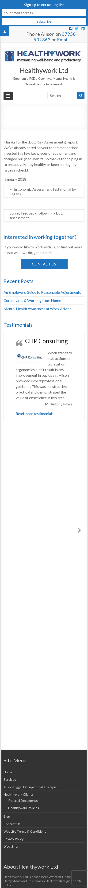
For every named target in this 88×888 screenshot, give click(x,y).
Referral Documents (23, 800)
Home (8, 772)
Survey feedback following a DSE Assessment (36, 215)
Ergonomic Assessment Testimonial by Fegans (43, 191)
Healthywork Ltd (44, 70)
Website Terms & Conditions (25, 831)
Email (63, 39)
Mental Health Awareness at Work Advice (37, 308)
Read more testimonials (35, 413)
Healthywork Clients (19, 794)
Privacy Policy (13, 839)
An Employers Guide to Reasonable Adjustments (42, 292)
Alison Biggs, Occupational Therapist (31, 787)
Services (10, 779)
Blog (7, 816)
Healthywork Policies (23, 808)
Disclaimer (11, 846)
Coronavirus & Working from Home (32, 300)
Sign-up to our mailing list (44, 5)
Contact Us (44, 264)
